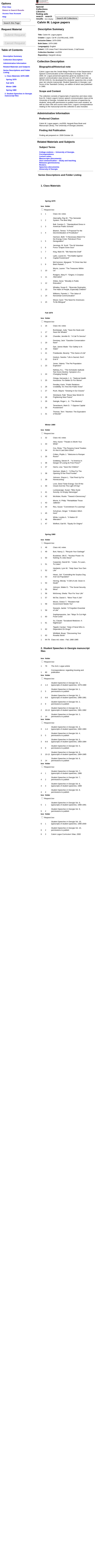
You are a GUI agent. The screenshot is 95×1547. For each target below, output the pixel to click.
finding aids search (42, 15)
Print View (6, 7)
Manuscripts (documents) (50, 158)
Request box (49, 210)
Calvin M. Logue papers (53, 22)
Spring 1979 (11, 79)
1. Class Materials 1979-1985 (17, 76)
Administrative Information (14, 63)
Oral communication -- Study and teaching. (57, 161)
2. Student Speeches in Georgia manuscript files (18, 95)
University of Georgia (48, 169)
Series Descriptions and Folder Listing (59, 175)
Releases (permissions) (49, 163)
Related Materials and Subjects (16, 67)
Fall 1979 (10, 83)
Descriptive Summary (12, 56)
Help (4, 17)
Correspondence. (46, 154)
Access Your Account (11, 13)
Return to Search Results (13, 10)
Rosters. (42, 165)
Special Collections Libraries (42, 9)
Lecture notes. (45, 156)
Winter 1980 (11, 86)
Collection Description (13, 60)
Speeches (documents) (49, 167)
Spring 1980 (11, 90)
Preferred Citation (49, 118)
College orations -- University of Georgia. (57, 152)
